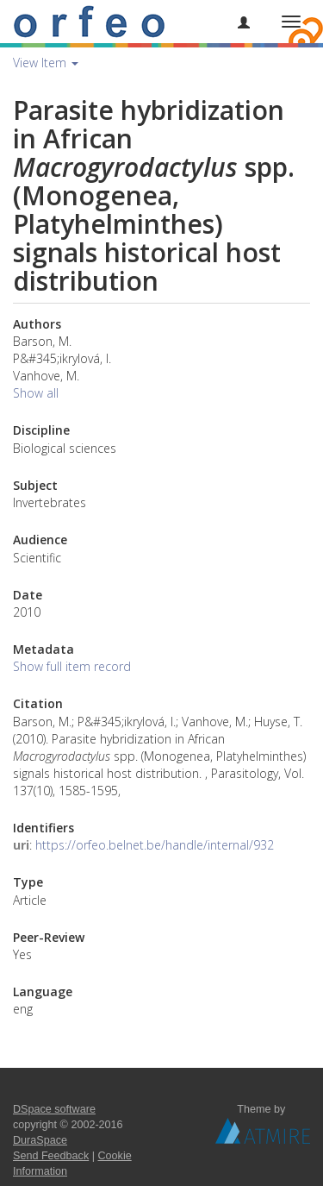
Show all (36, 393)
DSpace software (54, 1109)
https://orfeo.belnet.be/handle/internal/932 (154, 845)
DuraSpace (40, 1140)
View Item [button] (45, 62)
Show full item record (72, 666)
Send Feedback (51, 1156)
